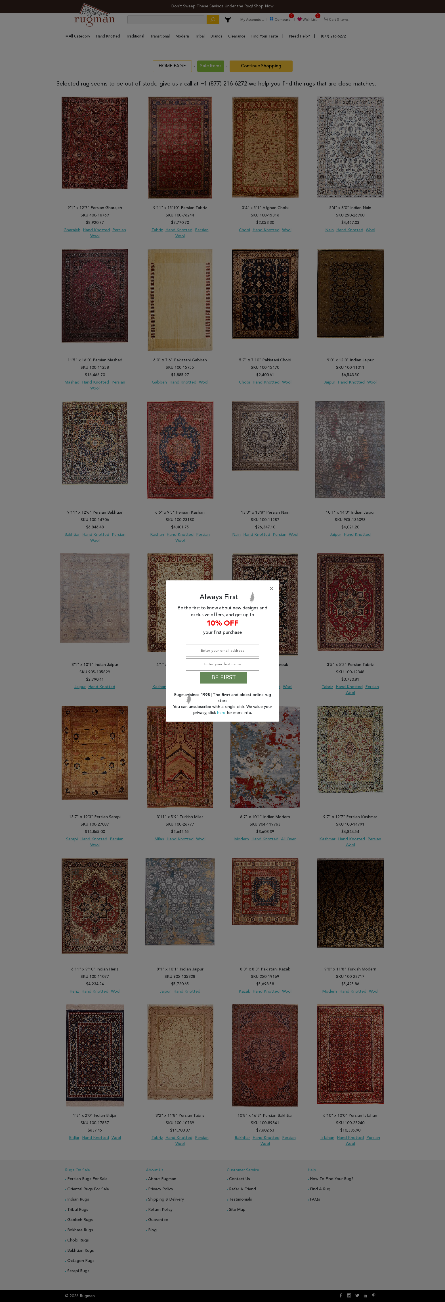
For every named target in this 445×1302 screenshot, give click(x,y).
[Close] (223, 589)
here (221, 713)
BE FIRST (223, 678)
